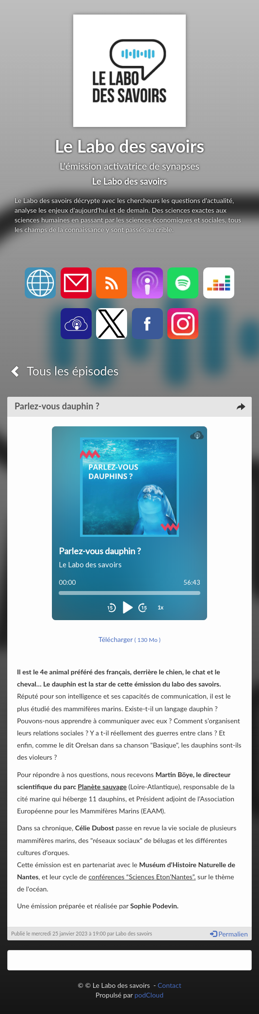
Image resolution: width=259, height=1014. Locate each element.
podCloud (148, 995)
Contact (169, 985)
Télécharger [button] (129, 639)
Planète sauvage (102, 786)
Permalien (229, 934)
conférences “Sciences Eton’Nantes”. (141, 877)
